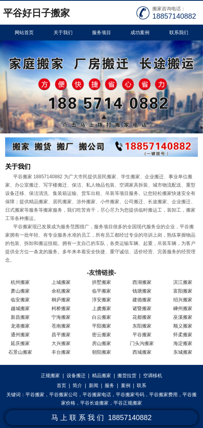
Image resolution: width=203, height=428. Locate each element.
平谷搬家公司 (63, 394)
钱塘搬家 (141, 291)
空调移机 (152, 375)
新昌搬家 (20, 317)
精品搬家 (101, 375)
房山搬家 (101, 343)
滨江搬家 (182, 282)
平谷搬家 (141, 334)
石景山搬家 (20, 352)
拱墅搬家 (101, 282)
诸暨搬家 (141, 308)
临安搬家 (20, 300)
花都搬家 (141, 317)
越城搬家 (20, 308)
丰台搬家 (61, 352)
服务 (109, 385)
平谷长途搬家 (94, 403)
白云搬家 (101, 317)
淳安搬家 (101, 300)
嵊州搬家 (182, 308)
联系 (141, 385)
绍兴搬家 (182, 300)
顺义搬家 (182, 326)
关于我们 (63, 32)
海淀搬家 (182, 343)
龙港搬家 (20, 326)
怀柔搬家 (182, 334)
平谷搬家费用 (163, 394)
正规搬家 (50, 375)
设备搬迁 (76, 375)
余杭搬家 (61, 291)
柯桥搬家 (61, 308)
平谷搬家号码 (130, 394)
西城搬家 (141, 352)
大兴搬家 (61, 343)
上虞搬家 (101, 308)
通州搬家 (20, 334)
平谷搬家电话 (96, 394)
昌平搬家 (61, 334)
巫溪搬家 (182, 317)
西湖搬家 (141, 282)
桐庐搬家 (61, 300)
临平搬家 (101, 291)
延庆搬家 (20, 343)
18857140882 (174, 16)
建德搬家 (141, 300)
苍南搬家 (61, 326)
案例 (125, 385)
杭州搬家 (20, 282)
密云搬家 (101, 334)
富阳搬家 (182, 291)
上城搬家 (61, 282)
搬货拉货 (126, 375)
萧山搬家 (20, 291)
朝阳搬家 (101, 352)
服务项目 (101, 32)
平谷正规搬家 (127, 403)
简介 (77, 385)
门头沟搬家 (142, 343)
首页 (61, 385)
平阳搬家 (101, 326)
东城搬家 (182, 352)
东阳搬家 (141, 326)
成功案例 (139, 32)
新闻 (93, 385)
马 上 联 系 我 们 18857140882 (101, 418)
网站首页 (24, 32)
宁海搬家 (61, 317)
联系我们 (178, 32)
